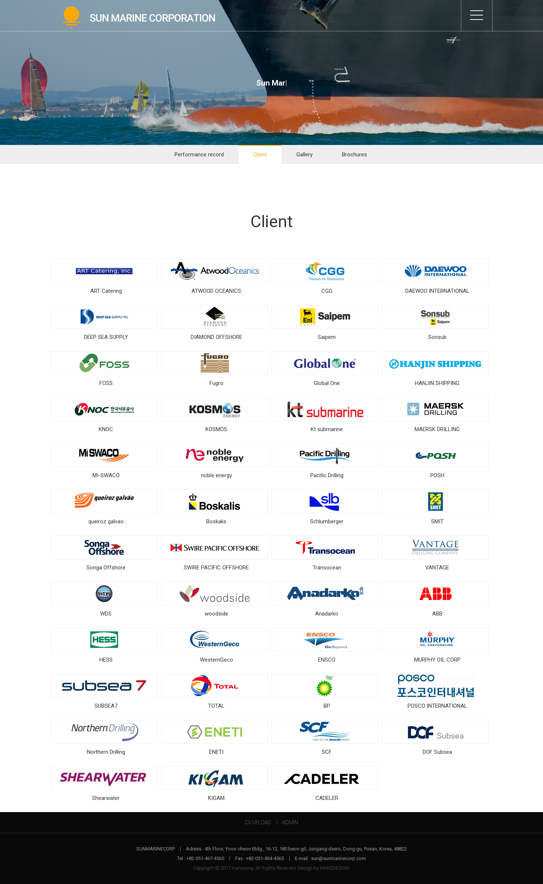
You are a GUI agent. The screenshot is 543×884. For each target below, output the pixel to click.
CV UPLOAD (258, 822)
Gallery (304, 154)
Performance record (199, 154)
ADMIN (290, 822)
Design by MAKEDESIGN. (324, 868)
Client (260, 154)
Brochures (354, 154)
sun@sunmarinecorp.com (338, 858)
